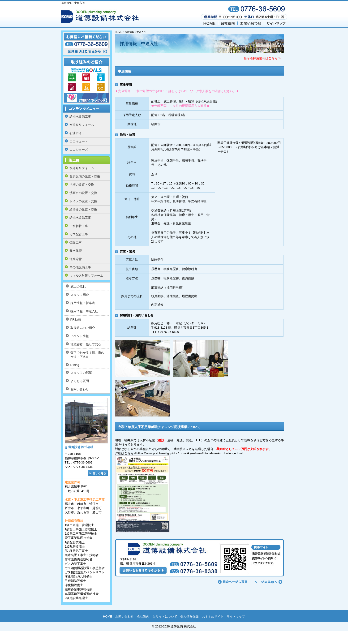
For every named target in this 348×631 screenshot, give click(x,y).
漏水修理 (75, 251)
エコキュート (78, 141)
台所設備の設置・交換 (84, 176)
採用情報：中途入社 (84, 311)
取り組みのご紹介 (82, 328)
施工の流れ (78, 286)
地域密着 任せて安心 (85, 344)
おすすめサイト (212, 616)
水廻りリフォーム (81, 125)
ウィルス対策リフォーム (86, 275)
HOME (209, 23)
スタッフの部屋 (81, 372)
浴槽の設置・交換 (81, 184)
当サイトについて (165, 616)
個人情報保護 (189, 616)
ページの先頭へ (267, 582)
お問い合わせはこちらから (199, 557)
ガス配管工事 (78, 234)
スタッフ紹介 (79, 294)
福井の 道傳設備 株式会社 (101, 17)
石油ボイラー (78, 133)
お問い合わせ (251, 23)
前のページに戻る (232, 582)
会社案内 (228, 23)
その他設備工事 (80, 267)
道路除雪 (75, 259)
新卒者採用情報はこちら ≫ (263, 58)
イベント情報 (79, 336)
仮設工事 (75, 242)
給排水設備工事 (80, 116)
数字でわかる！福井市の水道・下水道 (87, 355)
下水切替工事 (78, 226)
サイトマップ (276, 23)
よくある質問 (79, 381)
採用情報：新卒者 (82, 303)
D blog (74, 365)
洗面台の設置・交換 (83, 193)
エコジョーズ (78, 149)
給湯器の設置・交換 (83, 209)
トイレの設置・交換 (83, 201)
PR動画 (75, 319)
